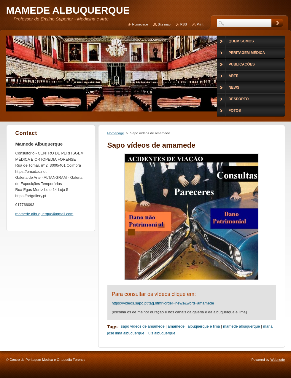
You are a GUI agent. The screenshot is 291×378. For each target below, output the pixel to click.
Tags (112, 326)
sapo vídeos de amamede (143, 326)
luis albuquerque (161, 333)
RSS (183, 24)
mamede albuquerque (241, 326)
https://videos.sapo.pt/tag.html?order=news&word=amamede (163, 303)
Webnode (277, 359)
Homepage (115, 133)
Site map (164, 24)
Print (200, 24)
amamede (176, 326)
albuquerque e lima (204, 326)
